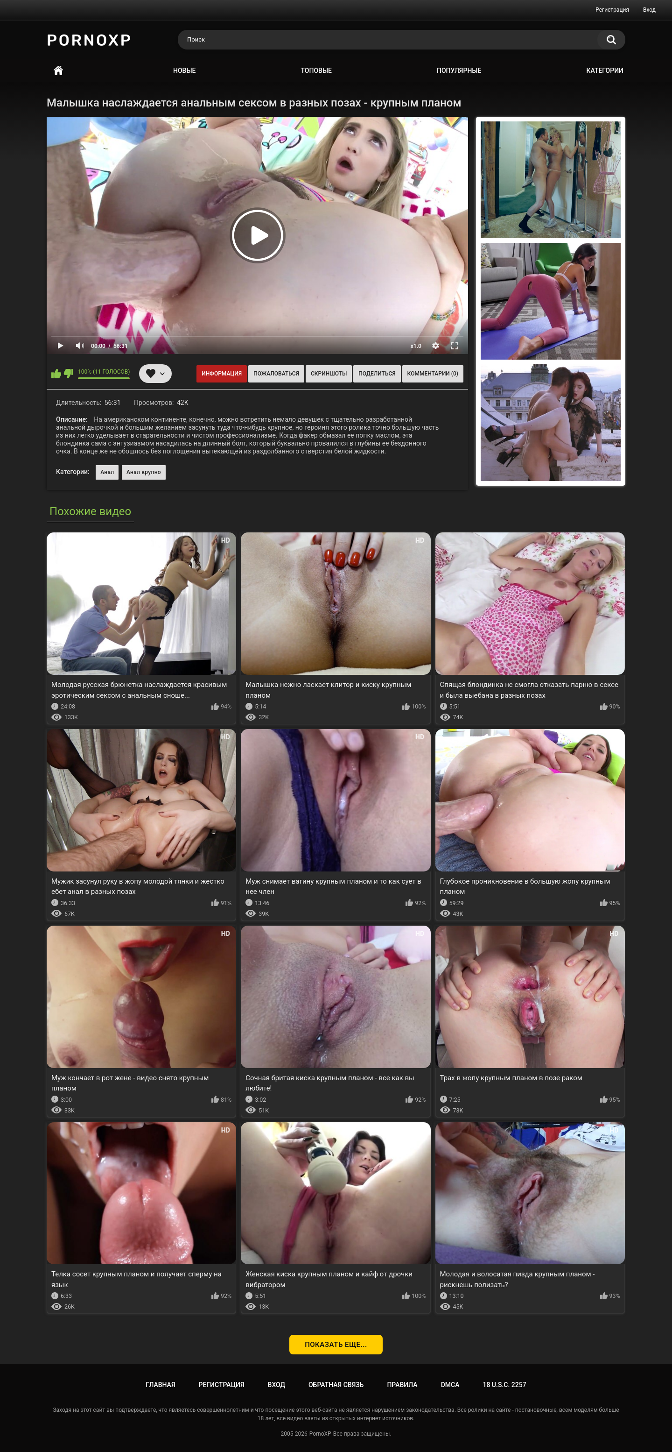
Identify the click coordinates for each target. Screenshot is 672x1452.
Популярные (459, 70)
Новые (184, 70)
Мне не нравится (68, 373)
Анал (107, 472)
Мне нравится (56, 373)
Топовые (316, 70)
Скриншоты (329, 373)
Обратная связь (336, 1384)
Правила (402, 1384)
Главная (58, 71)
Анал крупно (143, 472)
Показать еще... (336, 1344)
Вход (649, 10)
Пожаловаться (276, 373)
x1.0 (416, 346)
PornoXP (320, 1434)
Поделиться (376, 373)
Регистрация (612, 10)
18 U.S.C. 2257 (504, 1384)
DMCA (450, 1384)
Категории (604, 70)
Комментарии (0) (432, 373)
